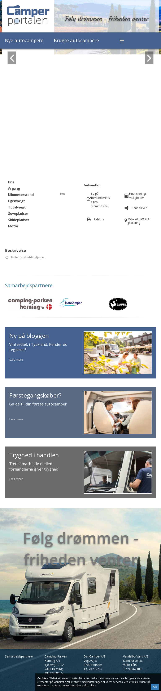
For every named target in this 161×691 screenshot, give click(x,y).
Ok (155, 686)
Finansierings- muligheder (138, 196)
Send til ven (139, 208)
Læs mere (16, 360)
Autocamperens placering (139, 220)
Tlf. (53, 673)
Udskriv (99, 219)
